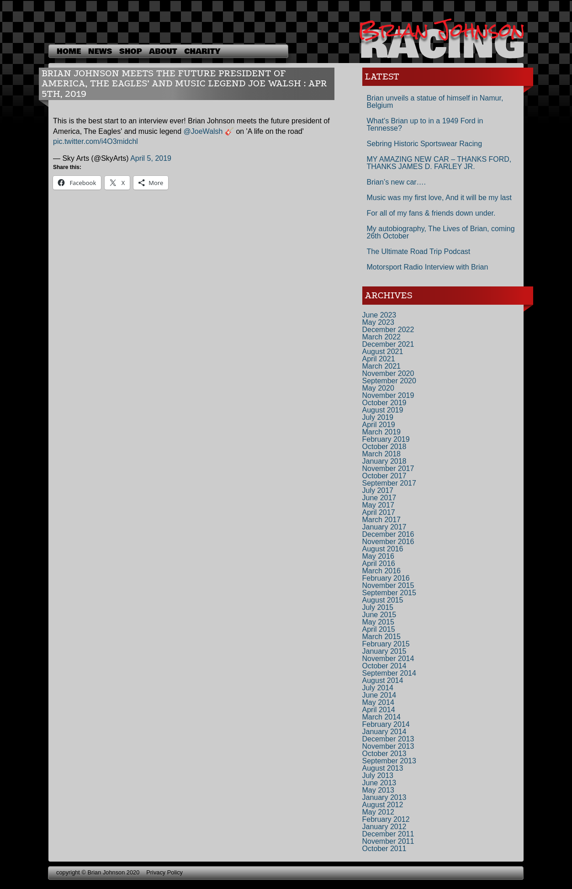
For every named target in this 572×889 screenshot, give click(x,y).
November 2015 (388, 585)
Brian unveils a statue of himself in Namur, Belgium (435, 101)
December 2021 (388, 344)
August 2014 (382, 680)
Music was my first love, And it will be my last (439, 197)
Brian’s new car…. (396, 182)
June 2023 (379, 315)
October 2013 (384, 753)
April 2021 (378, 359)
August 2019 (382, 410)
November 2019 (388, 395)
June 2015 (379, 615)
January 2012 (384, 827)
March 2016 (381, 571)
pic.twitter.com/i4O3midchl (95, 141)
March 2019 (381, 432)
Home (69, 51)
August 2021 (382, 351)
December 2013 (388, 739)
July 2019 (378, 417)
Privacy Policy (164, 872)
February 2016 (386, 578)
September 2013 (389, 761)
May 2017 (378, 505)
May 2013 (378, 790)
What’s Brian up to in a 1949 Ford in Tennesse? (425, 124)
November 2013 (388, 746)
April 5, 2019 (150, 158)
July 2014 (378, 688)
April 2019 (378, 425)
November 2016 (388, 541)
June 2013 (379, 783)
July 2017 (378, 490)
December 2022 (388, 329)
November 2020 (388, 373)
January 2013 (384, 797)
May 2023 (378, 322)
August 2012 (382, 805)
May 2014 (378, 702)
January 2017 (384, 527)
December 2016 (388, 534)
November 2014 (388, 658)
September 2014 (389, 673)
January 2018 (384, 461)
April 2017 (378, 512)
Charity (202, 51)
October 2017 (384, 476)
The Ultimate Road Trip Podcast (419, 251)
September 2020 (389, 381)
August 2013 (382, 768)
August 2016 (382, 549)
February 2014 (386, 724)
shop (130, 51)
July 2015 (378, 607)
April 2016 (378, 563)
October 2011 (384, 848)
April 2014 (378, 710)
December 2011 (388, 834)
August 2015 (382, 600)
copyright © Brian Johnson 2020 (97, 872)
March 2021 (381, 366)
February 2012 (386, 819)
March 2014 (381, 717)
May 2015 (378, 622)
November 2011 (388, 841)
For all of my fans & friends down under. (431, 213)
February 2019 (386, 439)
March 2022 (381, 337)
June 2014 (379, 695)
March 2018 (381, 454)
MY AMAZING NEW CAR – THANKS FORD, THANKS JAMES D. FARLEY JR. (439, 162)
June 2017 (379, 498)
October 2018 (384, 446)
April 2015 (378, 629)
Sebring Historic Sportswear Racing (424, 144)
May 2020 (378, 388)
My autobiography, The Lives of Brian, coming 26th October (441, 232)
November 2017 (388, 468)
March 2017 (381, 520)
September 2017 (389, 483)
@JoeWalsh (203, 131)
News (100, 51)
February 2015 (386, 644)
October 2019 (384, 403)
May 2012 (378, 812)
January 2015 (384, 651)
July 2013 (378, 775)
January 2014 (384, 732)
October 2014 (384, 666)
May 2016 (378, 556)
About (163, 51)
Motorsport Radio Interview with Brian (427, 267)
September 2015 (389, 593)
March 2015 (381, 636)
